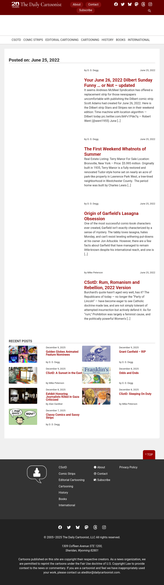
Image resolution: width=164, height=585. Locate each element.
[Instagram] (150, 4)
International (139, 40)
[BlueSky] (130, 4)
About (77, 4)
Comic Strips (33, 40)
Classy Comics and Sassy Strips (62, 416)
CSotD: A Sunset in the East (64, 373)
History (108, 40)
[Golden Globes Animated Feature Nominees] (23, 355)
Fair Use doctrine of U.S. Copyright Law (105, 563)
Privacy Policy (128, 467)
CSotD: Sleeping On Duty (135, 394)
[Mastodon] (136, 4)
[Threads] (143, 4)
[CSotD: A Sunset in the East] (23, 376)
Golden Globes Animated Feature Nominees (62, 353)
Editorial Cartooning (62, 40)
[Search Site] (150, 11)
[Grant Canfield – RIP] (96, 354)
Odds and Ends (129, 373)
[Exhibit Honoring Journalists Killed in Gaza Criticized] (23, 396)
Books (121, 40)
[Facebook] (116, 4)
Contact (93, 4)
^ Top (149, 454)
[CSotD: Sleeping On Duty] (96, 397)
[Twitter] (123, 4)
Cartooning (90, 40)
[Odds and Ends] (96, 376)
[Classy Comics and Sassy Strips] (23, 417)
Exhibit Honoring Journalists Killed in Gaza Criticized (62, 396)
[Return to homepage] (38, 489)
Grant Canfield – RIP (132, 351)
